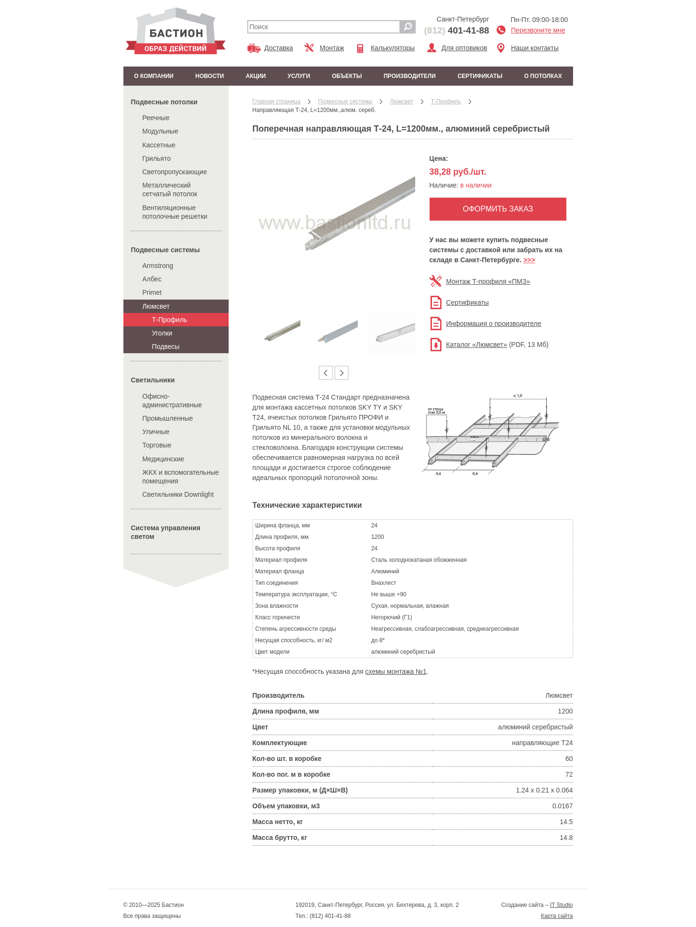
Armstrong (158, 265)
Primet (152, 292)
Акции (256, 76)
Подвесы (166, 346)
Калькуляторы (393, 48)
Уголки (162, 333)
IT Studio (561, 905)
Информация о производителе (493, 323)
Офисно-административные (172, 400)
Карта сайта (557, 916)
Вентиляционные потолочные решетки (175, 212)
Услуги (298, 76)
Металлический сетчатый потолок (170, 189)
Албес (152, 279)
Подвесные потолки (164, 102)
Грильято (157, 158)
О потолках (543, 76)
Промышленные (168, 418)
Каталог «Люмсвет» (477, 344)
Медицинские (164, 459)
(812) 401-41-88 (329, 916)
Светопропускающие (175, 172)
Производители (410, 76)
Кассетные (159, 145)
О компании (153, 76)
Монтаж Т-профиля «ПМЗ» (488, 281)
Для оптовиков (464, 48)
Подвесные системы (165, 250)
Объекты (347, 76)
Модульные (160, 131)
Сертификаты (479, 76)
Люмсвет (156, 306)
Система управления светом (166, 532)
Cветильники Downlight (178, 494)
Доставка (279, 48)
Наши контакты (534, 48)
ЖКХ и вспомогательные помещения (181, 477)
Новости (209, 76)
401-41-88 (456, 30)
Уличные (156, 432)
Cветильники (153, 380)
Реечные (156, 118)
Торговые (157, 445)
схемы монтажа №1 (396, 671)
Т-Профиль (170, 320)
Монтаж (332, 48)
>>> (529, 260)
